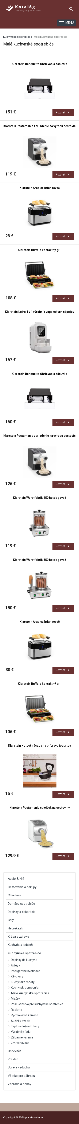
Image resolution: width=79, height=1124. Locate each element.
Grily (11, 920)
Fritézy (15, 965)
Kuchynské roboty (23, 982)
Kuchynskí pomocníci (25, 987)
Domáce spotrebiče (21, 904)
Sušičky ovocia (20, 1021)
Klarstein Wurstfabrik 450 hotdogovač (39, 497)
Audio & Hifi (16, 879)
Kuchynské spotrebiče (16, 36)
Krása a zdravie (18, 936)
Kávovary (17, 976)
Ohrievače (14, 1051)
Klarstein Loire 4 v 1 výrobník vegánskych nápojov (39, 311)
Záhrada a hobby (19, 1084)
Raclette (16, 1009)
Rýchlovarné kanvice (24, 1015)
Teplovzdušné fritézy (25, 1026)
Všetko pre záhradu (21, 1076)
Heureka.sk (15, 928)
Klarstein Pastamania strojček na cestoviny (39, 807)
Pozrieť (63, 112)
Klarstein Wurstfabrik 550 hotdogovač (39, 559)
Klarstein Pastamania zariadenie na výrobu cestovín (39, 126)
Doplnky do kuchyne (24, 960)
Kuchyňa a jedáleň (20, 945)
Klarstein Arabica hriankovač (40, 188)
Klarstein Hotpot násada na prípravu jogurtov (39, 745)
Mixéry (15, 998)
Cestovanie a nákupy (22, 887)
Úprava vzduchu (19, 1067)
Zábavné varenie (22, 1037)
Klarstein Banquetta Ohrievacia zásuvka (39, 64)
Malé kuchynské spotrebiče (30, 993)
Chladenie (14, 895)
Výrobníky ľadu (21, 1031)
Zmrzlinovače (20, 1043)
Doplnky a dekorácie (21, 912)
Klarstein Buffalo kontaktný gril (39, 250)
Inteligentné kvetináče (25, 971)
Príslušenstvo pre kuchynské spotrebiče (37, 1004)
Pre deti (13, 1059)
